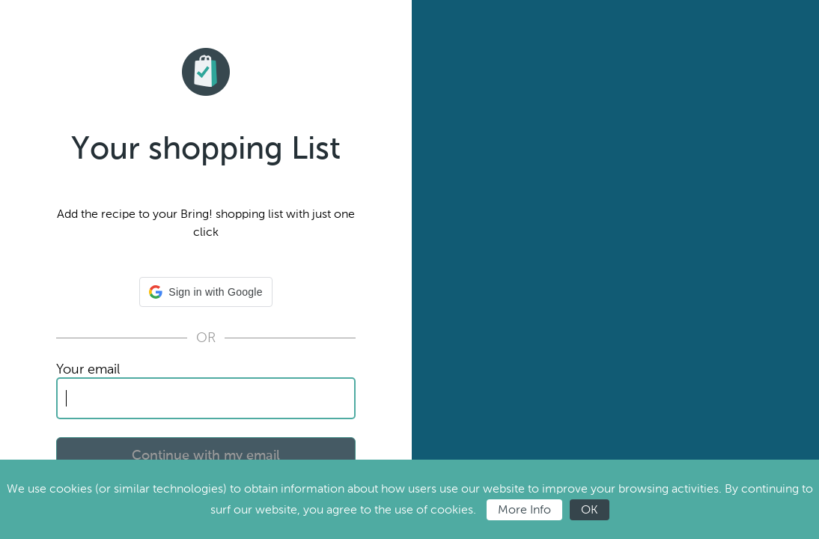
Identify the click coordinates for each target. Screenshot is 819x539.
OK (589, 509)
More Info (524, 509)
